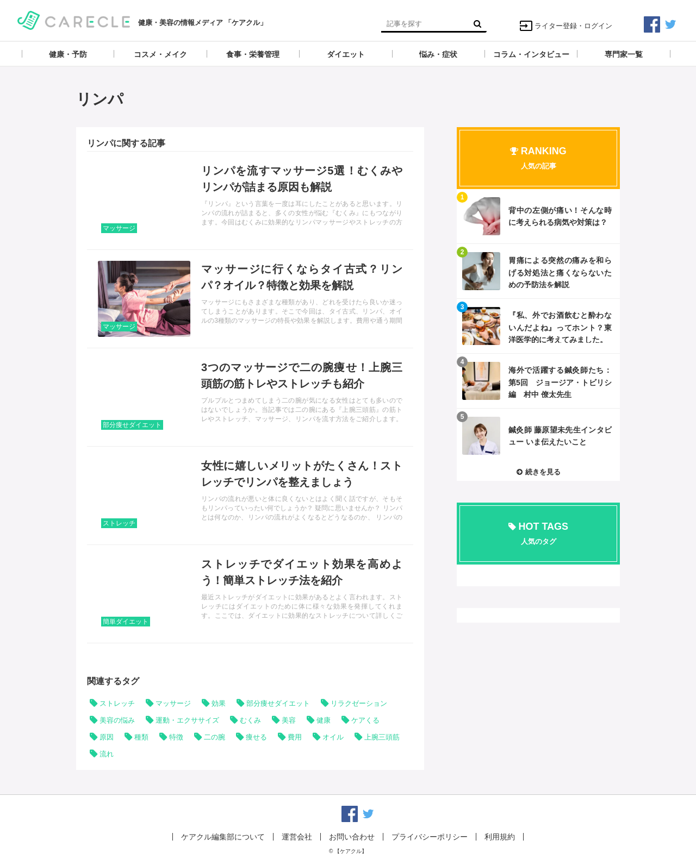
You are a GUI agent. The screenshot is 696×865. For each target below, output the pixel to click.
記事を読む (250, 200)
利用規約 (499, 837)
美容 (289, 720)
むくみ (250, 720)
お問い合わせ (352, 837)
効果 (219, 703)
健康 (323, 720)
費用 (295, 737)
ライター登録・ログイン (565, 26)
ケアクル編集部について (223, 837)
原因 (107, 737)
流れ (107, 753)
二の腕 (214, 737)
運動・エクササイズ (187, 720)
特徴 (176, 737)
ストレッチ (119, 523)
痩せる (256, 737)
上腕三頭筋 (382, 737)
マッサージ (119, 228)
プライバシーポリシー (429, 837)
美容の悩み (117, 720)
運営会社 (297, 837)
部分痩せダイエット (132, 425)
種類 (141, 737)
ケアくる (365, 720)
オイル (333, 737)
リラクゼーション (359, 703)
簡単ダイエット (125, 621)
